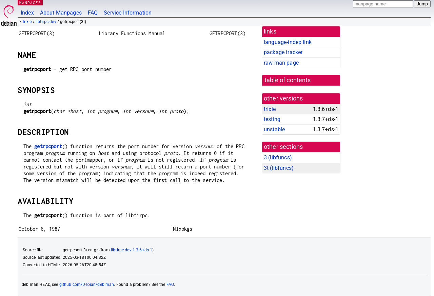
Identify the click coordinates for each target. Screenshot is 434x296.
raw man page (281, 63)
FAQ (93, 12)
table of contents (287, 80)
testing (272, 119)
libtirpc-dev (46, 21)
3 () (278, 157)
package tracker (283, 52)
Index (27, 12)
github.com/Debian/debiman (86, 284)
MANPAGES (30, 2)
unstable (274, 129)
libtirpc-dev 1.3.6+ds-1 (131, 250)
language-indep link (288, 42)
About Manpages (61, 12)
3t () (279, 168)
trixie (27, 21)
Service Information (128, 12)
